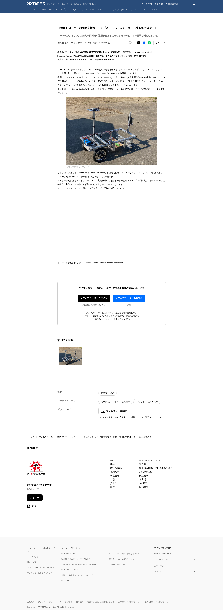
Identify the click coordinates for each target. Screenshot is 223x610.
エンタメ (74, 9)
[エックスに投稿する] (138, 42)
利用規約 (79, 602)
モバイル (53, 9)
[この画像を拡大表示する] (70, 356)
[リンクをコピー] (163, 42)
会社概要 (30, 602)
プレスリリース (46, 437)
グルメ (145, 9)
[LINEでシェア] (149, 42)
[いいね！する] (130, 42)
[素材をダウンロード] (157, 42)
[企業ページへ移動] (36, 469)
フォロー (34, 497)
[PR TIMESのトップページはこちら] (61, 4)
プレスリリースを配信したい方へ (40, 573)
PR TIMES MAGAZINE (70, 569)
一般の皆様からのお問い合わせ (155, 602)
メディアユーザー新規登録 (129, 298)
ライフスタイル (120, 9)
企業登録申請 (172, 4)
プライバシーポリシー (47, 602)
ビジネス (134, 9)
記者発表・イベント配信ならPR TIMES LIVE (79, 564)
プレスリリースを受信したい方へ (40, 567)
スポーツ (155, 9)
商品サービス (107, 393)
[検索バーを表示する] (194, 4)
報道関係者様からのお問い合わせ (100, 602)
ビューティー (87, 9)
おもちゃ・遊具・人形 (147, 401)
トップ (31, 437)
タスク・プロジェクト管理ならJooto (124, 553)
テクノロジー (39, 9)
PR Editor (65, 580)
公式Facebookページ (162, 553)
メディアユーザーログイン (94, 298)
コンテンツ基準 (66, 602)
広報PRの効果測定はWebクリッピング (77, 575)
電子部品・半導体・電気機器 (115, 401)
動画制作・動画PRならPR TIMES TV (75, 559)
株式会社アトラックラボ (68, 437)
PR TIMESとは (33, 556)
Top (28, 9)
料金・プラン (32, 562)
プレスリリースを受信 (152, 4)
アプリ (63, 9)
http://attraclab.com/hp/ (149, 460)
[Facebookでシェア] (144, 42)
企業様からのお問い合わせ (128, 602)
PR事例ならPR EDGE (117, 564)
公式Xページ (159, 565)
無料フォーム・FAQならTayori (121, 559)
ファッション (103, 9)
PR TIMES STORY (68, 553)
